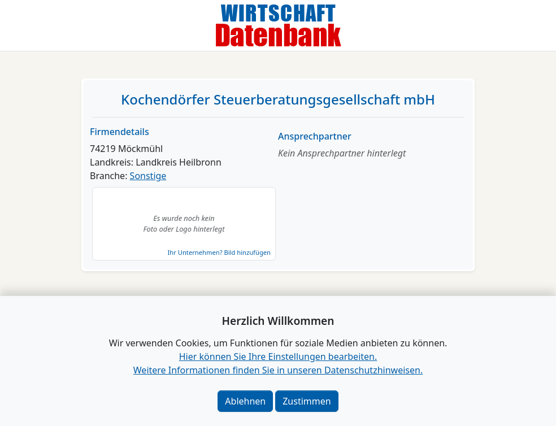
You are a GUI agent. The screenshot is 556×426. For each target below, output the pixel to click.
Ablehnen (245, 401)
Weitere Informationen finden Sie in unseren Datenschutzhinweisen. (278, 370)
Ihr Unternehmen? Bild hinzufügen (219, 252)
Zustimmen (307, 401)
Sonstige (148, 175)
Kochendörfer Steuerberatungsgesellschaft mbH (278, 99)
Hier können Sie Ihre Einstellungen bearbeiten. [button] (278, 356)
